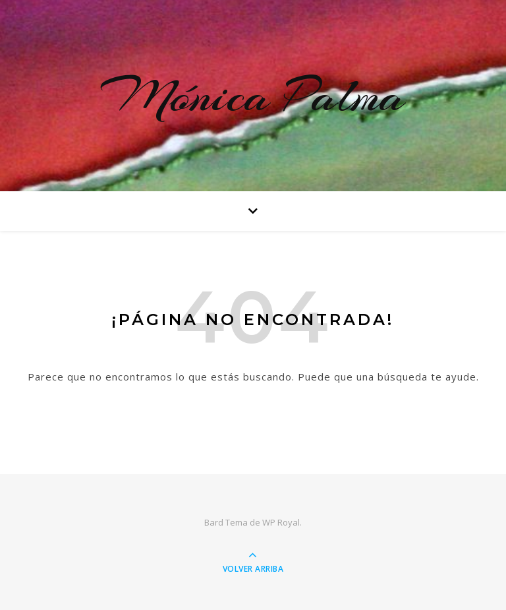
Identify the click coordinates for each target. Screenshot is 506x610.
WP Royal (281, 522)
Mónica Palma (253, 95)
